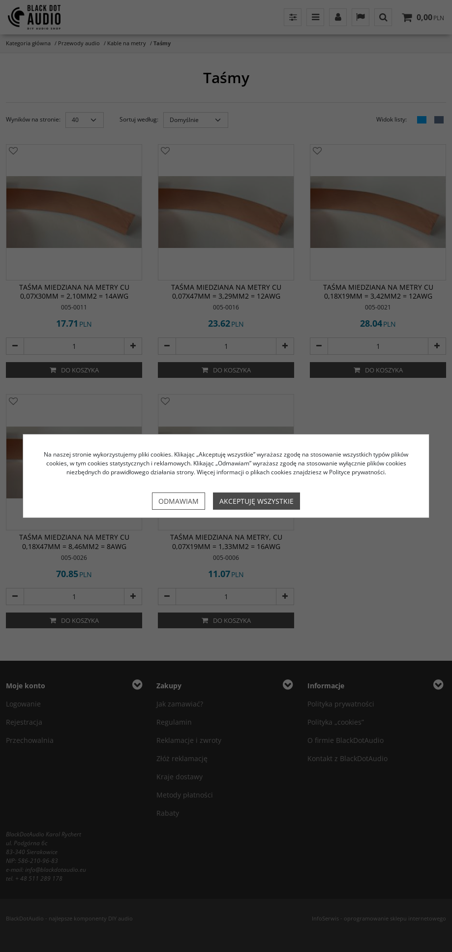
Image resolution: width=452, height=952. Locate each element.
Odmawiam (178, 501)
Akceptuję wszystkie (256, 501)
